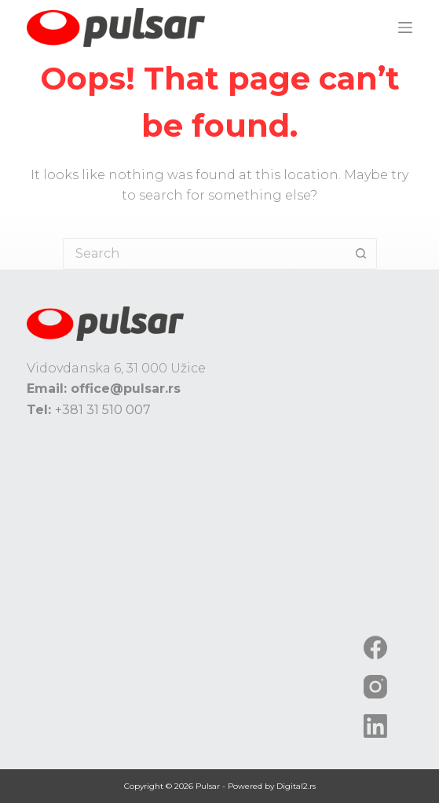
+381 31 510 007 (103, 409)
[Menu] (405, 27)
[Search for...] (204, 254)
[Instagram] (375, 686)
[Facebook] (375, 647)
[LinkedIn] (375, 726)
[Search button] (361, 254)
